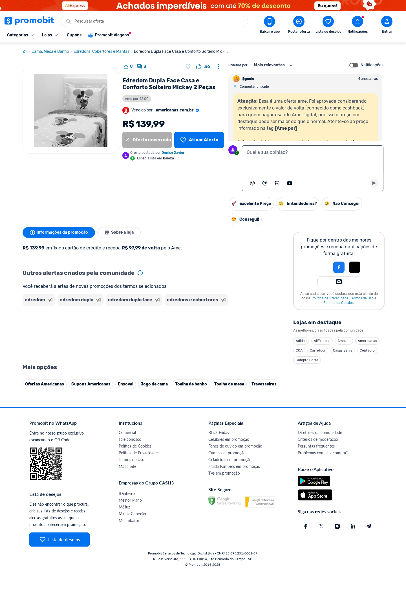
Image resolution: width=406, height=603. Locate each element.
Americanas (367, 341)
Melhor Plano (130, 500)
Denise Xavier (173, 153)
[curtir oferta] (203, 67)
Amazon (343, 341)
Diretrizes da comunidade (320, 432)
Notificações (372, 65)
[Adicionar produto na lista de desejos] (188, 66)
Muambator (129, 520)
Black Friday (218, 432)
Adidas (301, 341)
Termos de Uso (362, 298)
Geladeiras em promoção (229, 459)
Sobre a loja (119, 232)
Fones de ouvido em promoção (235, 446)
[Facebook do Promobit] (306, 526)
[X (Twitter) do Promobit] (321, 526)
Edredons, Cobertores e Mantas (104, 51)
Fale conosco (130, 439)
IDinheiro (127, 493)
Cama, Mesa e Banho (53, 51)
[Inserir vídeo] (289, 183)
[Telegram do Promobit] (369, 526)
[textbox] (313, 159)
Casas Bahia (342, 350)
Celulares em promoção (228, 439)
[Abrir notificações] (357, 26)
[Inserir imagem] (277, 183)
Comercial (127, 432)
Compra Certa (307, 360)
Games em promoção (227, 452)
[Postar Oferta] (299, 26)
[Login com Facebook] (339, 267)
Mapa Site (127, 466)
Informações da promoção (59, 232)
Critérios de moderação (318, 439)
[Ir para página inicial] (27, 51)
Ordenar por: (238, 65)
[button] (319, 267)
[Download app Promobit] (269, 26)
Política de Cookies (338, 303)
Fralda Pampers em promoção (234, 466)
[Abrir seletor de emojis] (252, 183)
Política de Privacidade (330, 298)
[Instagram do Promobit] (337, 526)
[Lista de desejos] (199, 140)
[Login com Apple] (354, 267)
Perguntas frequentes (316, 446)
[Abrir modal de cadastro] (386, 26)
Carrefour (318, 350)
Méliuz (124, 507)
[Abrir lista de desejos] (328, 26)
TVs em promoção (224, 473)
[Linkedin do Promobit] (353, 526)
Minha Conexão (132, 513)
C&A (299, 350)
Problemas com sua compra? (323, 452)
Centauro (367, 350)
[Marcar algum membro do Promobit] (264, 183)
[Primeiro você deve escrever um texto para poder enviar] (374, 183)
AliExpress (322, 341)
